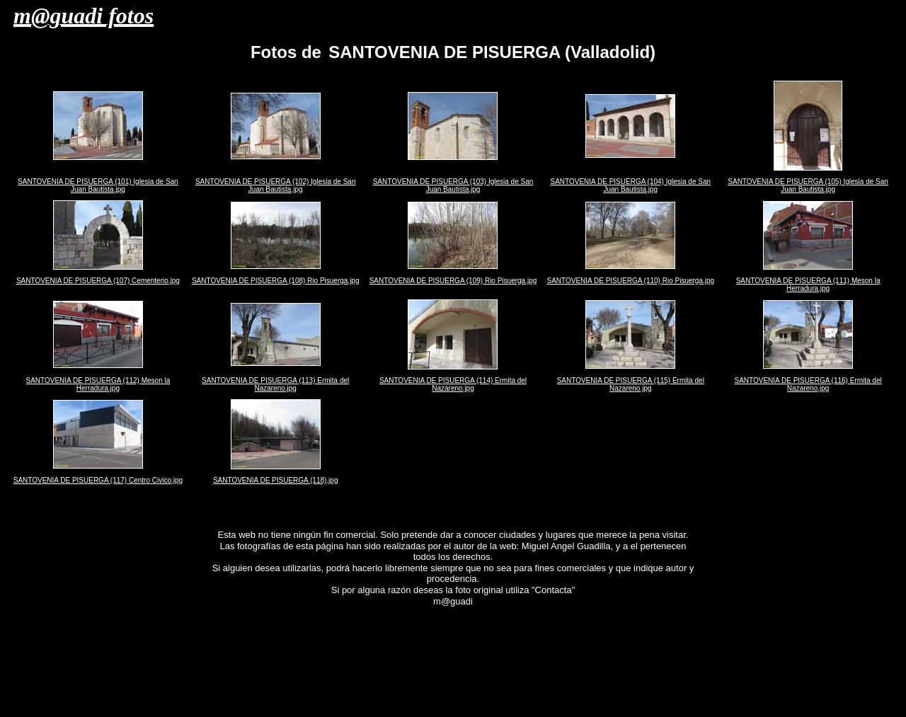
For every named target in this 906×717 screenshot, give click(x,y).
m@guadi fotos (83, 15)
